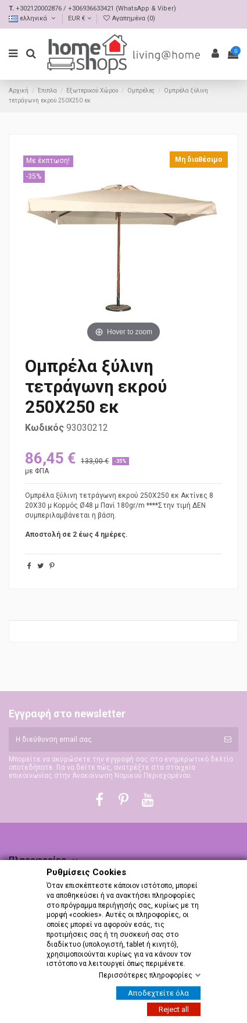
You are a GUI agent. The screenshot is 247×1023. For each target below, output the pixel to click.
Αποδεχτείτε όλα (158, 993)
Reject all (174, 1009)
